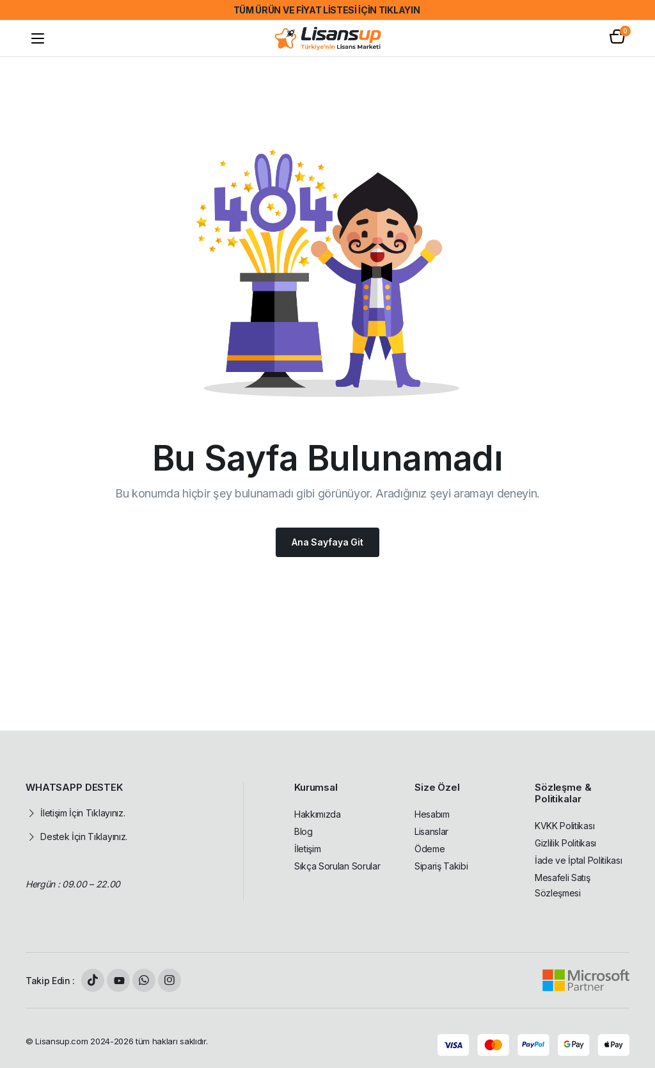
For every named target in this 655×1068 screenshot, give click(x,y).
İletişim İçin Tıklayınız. (82, 812)
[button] (617, 38)
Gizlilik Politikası (565, 842)
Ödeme (429, 848)
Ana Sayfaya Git (327, 542)
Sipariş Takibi (441, 866)
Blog (303, 831)
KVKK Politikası (564, 825)
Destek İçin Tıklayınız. (83, 836)
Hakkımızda (317, 814)
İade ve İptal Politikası (578, 860)
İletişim (307, 848)
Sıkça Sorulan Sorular (337, 866)
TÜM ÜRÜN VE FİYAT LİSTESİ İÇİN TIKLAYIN (326, 9)
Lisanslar (431, 831)
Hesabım (432, 814)
